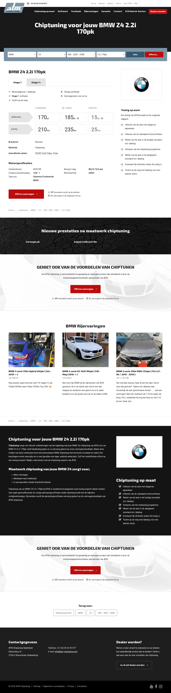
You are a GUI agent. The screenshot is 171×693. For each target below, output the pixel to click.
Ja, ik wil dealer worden (132, 665)
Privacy (71, 686)
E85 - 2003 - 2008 (106, 613)
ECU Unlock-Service (135, 11)
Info (135, 54)
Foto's (118, 3)
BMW (80, 613)
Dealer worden (158, 11)
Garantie (105, 11)
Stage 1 (17, 82)
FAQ (136, 3)
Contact (118, 11)
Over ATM (128, 3)
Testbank (76, 11)
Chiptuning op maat (44, 11)
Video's (110, 3)
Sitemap (37, 686)
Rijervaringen (91, 11)
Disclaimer (82, 686)
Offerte (153, 54)
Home (93, 3)
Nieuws (102, 3)
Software (63, 11)
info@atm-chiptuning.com (66, 651)
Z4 (90, 613)
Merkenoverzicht (63, 613)
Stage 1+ (36, 82)
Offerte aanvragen (24, 194)
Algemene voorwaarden (54, 686)
